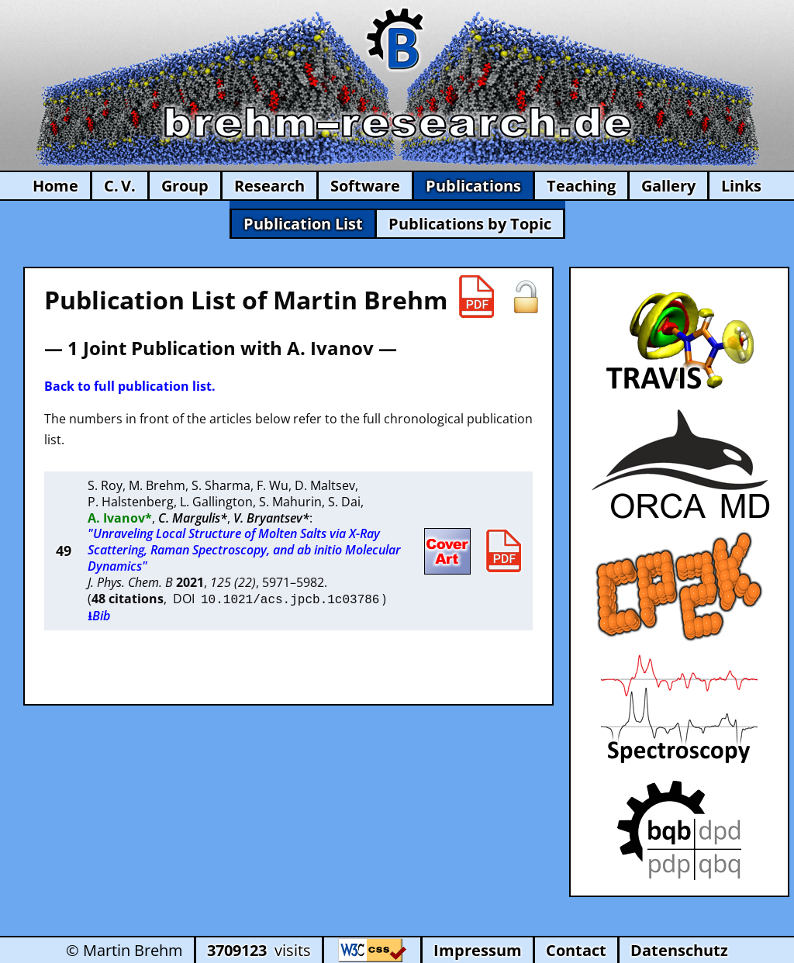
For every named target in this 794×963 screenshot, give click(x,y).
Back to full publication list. (130, 386)
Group (185, 185)
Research (269, 185)
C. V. (120, 185)
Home (55, 185)
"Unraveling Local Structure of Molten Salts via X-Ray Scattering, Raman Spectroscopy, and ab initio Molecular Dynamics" (244, 550)
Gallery (668, 185)
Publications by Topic (469, 223)
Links (741, 185)
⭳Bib (99, 614)
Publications (473, 185)
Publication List (303, 223)
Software (365, 185)
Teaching (581, 185)
